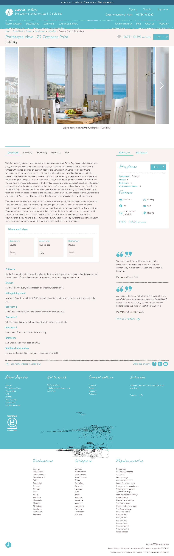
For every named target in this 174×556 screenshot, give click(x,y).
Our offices (51, 391)
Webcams (164, 24)
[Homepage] (9, 12)
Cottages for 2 (122, 515)
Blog (138, 24)
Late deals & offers (68, 24)
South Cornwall (39, 478)
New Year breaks (123, 512)
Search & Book (18, 31)
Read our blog (10, 400)
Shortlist (147, 9)
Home (7, 31)
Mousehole (37, 500)
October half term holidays (126, 506)
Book (159, 37)
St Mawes (37, 515)
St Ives (35, 480)
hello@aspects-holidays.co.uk (58, 388)
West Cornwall (40, 31)
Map (67, 153)
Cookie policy (10, 403)
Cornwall (29, 31)
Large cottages (122, 532)
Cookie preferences (12, 405)
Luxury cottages (122, 478)
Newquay (36, 489)
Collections (49, 24)
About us (149, 24)
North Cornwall (39, 475)
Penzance (37, 498)
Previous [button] (12, 85)
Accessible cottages (123, 492)
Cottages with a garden (125, 489)
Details (124, 153)
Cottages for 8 (122, 523)
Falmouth (36, 486)
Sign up (133, 9)
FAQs (7, 394)
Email (165, 364)
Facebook (157, 14)
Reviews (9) (41, 153)
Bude (35, 492)
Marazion (36, 503)
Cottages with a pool (124, 480)
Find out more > (105, 2)
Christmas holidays (123, 509)
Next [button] (162, 85)
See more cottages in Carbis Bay (26, 364)
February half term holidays (127, 495)
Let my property (123, 24)
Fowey (35, 495)
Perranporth (38, 512)
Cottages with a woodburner (127, 486)
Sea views (120, 475)
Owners (8, 397)
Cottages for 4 (122, 518)
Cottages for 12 (122, 529)
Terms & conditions (13, 388)
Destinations (32, 24)
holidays (26, 9)
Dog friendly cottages (124, 472)
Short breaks (121, 469)
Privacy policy (10, 391)
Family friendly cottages (125, 483)
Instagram (166, 14)
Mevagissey (37, 506)
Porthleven (37, 509)
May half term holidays (125, 500)
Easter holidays (122, 498)
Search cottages (13, 24)
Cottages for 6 (122, 520)
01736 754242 (53, 385)
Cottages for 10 (122, 526)
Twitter (162, 14)
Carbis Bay (52, 31)
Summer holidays (123, 503)
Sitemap (8, 385)
